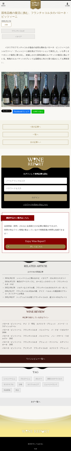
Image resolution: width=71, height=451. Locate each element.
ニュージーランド (50, 384)
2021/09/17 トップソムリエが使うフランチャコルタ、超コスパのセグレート (36, 297)
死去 (17, 390)
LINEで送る (38, 111)
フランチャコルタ (18, 31)
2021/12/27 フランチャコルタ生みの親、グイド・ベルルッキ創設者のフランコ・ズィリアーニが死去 (36, 292)
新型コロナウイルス (54, 379)
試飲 (6, 25)
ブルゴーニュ (25, 379)
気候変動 (7, 390)
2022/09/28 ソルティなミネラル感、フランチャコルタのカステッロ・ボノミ (36, 287)
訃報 (20, 384)
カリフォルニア (33, 384)
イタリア (18, 37)
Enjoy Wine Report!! (35, 244)
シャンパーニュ (9, 379)
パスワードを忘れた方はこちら (35, 204)
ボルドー (39, 379)
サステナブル (8, 384)
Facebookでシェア (21, 111)
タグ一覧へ (35, 402)
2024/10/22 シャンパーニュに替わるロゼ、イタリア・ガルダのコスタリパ (35, 278)
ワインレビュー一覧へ (35, 359)
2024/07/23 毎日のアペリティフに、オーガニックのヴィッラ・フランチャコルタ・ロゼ (36, 282)
